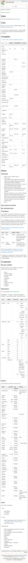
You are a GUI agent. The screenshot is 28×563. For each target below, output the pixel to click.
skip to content (24, 1)
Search (13, 6)
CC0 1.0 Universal (20, 556)
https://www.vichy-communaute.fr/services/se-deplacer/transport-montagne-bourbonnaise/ (12, 251)
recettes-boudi (15, 291)
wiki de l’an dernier (5, 12)
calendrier (18, 19)
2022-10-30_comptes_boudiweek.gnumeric (13, 39)
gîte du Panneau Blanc (8, 25)
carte (12, 27)
